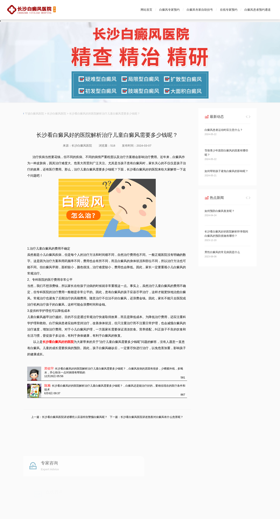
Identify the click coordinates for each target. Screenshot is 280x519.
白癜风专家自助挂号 (200, 9)
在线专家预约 (228, 9)
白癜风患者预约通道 (257, 9)
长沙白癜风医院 (56, 113)
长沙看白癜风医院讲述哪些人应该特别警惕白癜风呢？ (74, 417)
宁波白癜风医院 (34, 113)
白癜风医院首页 (34, 478)
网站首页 (146, 9)
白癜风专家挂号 (86, 478)
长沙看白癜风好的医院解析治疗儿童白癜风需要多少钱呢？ (104, 113)
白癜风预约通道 (138, 478)
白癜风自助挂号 (112, 478)
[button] (247, 117)
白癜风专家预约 (169, 9)
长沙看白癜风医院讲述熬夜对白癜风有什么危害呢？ (152, 417)
